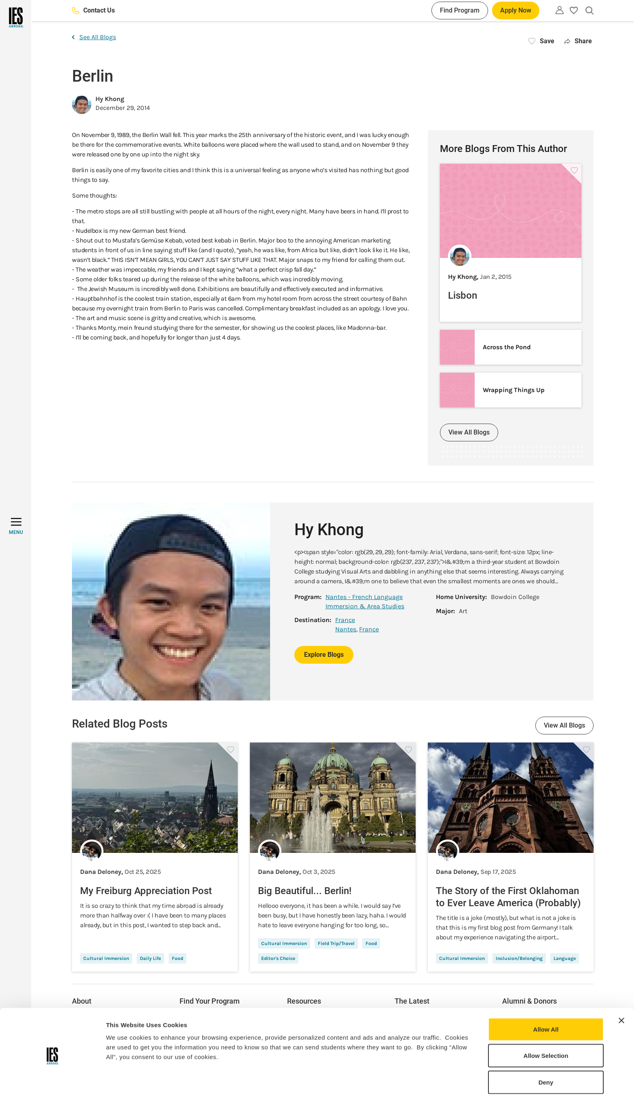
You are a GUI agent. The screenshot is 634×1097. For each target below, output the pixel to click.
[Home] (15, 17)
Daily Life (150, 958)
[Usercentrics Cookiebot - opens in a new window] (52, 1081)
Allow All (546, 997)
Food (177, 958)
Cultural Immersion (106, 958)
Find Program (460, 10)
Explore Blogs (324, 654)
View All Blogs (469, 432)
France (345, 620)
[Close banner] (621, 989)
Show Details (425, 1081)
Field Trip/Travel (336, 943)
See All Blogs (94, 37)
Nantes (345, 629)
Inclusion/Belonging (519, 958)
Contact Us (93, 10)
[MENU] (16, 526)
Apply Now (515, 10)
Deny (546, 1050)
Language (565, 958)
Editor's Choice (278, 958)
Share (578, 41)
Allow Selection (546, 1024)
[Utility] (560, 10)
